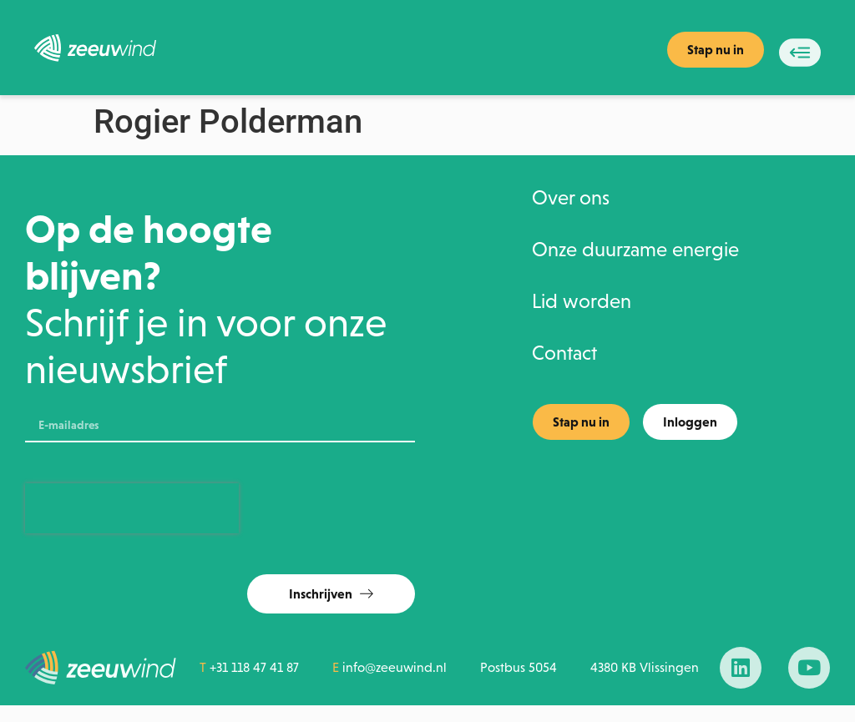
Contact (564, 353)
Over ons (571, 198)
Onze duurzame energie (635, 249)
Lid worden (581, 301)
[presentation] (132, 508)
